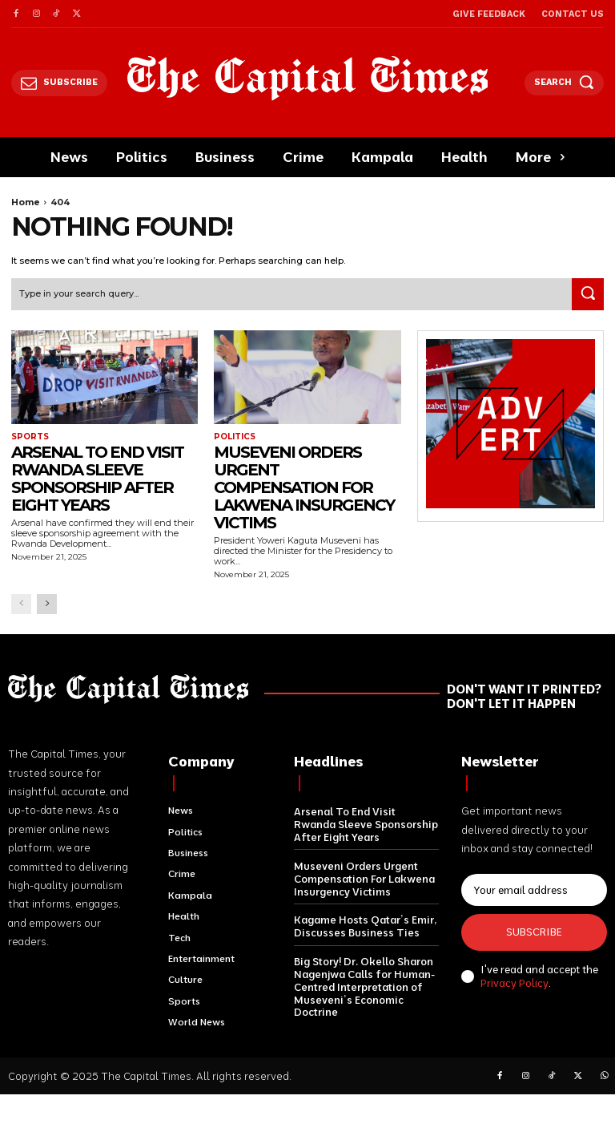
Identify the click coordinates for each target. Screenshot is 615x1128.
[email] (534, 890)
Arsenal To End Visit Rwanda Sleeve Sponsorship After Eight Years (97, 479)
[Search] (588, 294)
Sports (30, 437)
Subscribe (534, 931)
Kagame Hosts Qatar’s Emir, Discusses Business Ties (365, 925)
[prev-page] (21, 604)
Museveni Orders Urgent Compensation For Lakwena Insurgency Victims (304, 487)
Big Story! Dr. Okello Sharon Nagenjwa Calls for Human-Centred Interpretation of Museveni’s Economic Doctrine (364, 984)
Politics (234, 437)
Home (25, 202)
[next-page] (47, 604)
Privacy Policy (514, 982)
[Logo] (308, 78)
